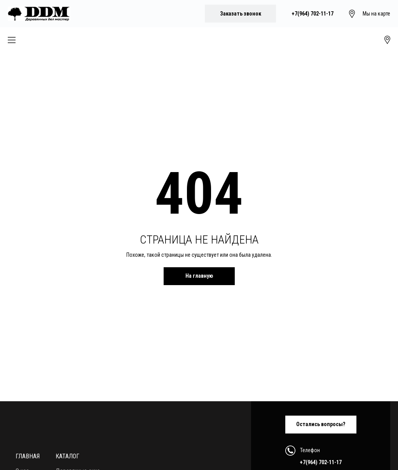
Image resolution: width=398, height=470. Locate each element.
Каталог (67, 456)
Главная (28, 456)
